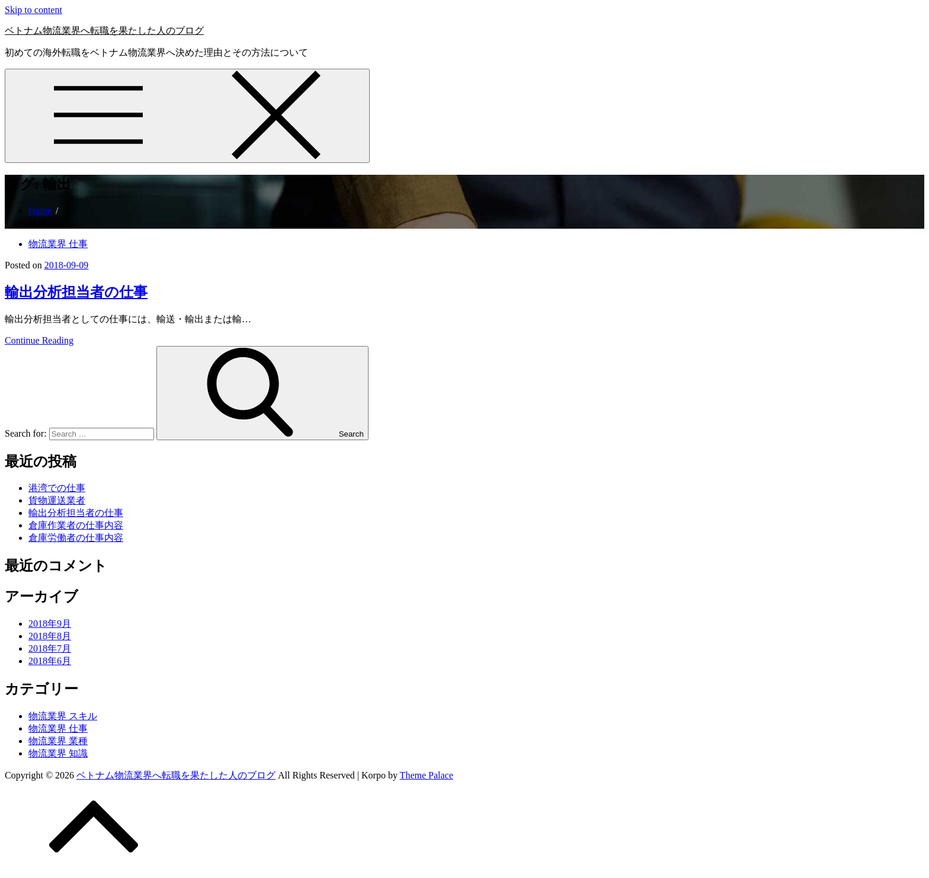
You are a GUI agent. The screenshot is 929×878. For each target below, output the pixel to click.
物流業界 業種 (58, 741)
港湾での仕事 (56, 488)
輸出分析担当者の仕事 (76, 292)
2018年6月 (49, 661)
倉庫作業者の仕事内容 (75, 525)
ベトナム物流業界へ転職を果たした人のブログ (104, 30)
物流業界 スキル (62, 716)
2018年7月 (49, 648)
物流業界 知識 (58, 753)
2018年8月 (49, 636)
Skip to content (33, 10)
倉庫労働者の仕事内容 (75, 538)
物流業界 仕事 (58, 244)
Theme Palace (426, 775)
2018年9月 (49, 624)
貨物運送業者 (56, 500)
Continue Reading (39, 340)
